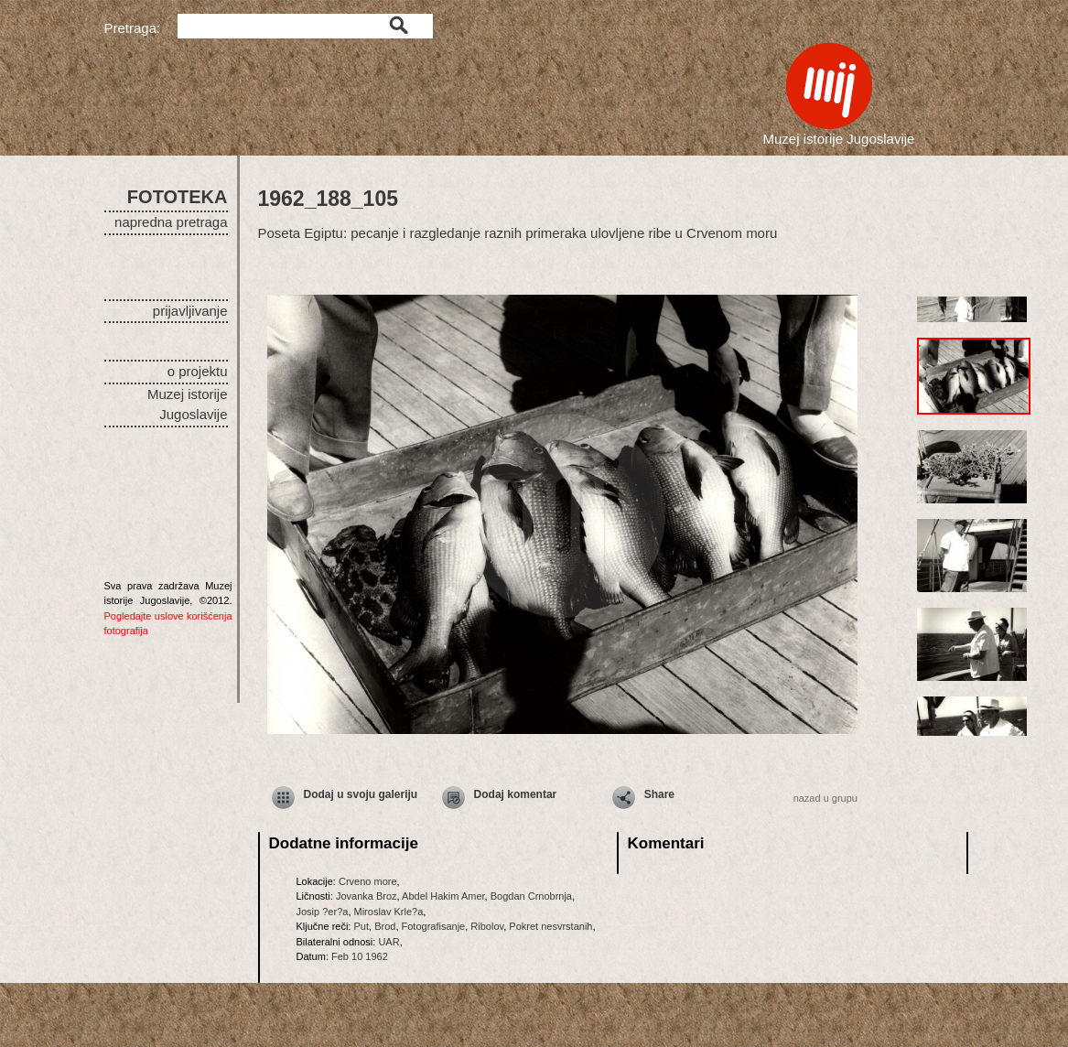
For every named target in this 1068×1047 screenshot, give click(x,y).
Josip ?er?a (323, 911)
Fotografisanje (434, 926)
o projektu (197, 371)
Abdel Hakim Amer (443, 895)
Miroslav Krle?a (389, 911)
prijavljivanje (190, 310)
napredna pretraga (170, 222)
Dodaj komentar (515, 794)
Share (659, 794)
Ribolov (486, 926)
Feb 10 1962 (359, 956)
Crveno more (368, 881)
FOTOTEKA (177, 197)
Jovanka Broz (366, 895)
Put (361, 926)
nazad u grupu (825, 798)
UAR (388, 941)
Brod (384, 926)
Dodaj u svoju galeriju (361, 794)
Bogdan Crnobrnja (531, 895)
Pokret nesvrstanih (550, 926)
